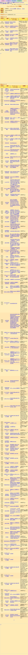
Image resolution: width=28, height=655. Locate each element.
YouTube (7, 3)
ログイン (27, 4)
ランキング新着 (12, 2)
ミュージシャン (21, 2)
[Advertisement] (14, 68)
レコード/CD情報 (13, 8)
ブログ (23, 8)
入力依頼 (8, 2)
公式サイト (19, 8)
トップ (11, 3)
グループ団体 (2, 3)
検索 (1, 2)
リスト (5, 2)
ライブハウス (17, 2)
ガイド (3, 2)
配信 (5, 3)
